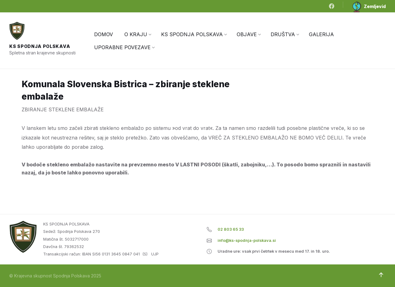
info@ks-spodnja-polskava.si (247, 240)
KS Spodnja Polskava (39, 46)
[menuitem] (103, 34)
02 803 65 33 (231, 229)
